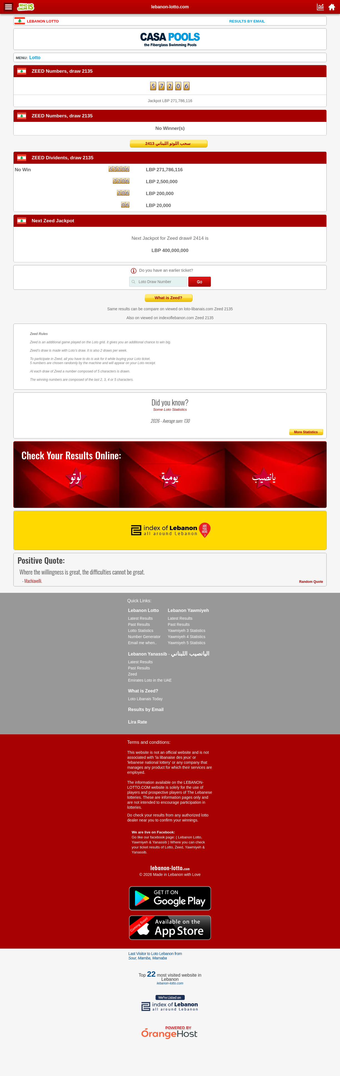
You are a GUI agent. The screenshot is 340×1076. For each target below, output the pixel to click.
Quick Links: (139, 600)
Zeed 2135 (223, 309)
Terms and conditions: (149, 742)
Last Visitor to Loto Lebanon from (155, 955)
